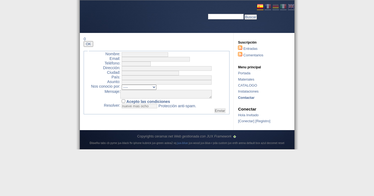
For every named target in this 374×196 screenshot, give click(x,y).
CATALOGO (247, 85)
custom (222, 143)
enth (235, 143)
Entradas (250, 49)
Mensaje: (112, 91)
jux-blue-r (206, 143)
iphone (137, 143)
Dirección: (111, 68)
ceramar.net (164, 136)
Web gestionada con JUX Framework (203, 136)
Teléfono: (112, 63)
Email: (114, 58)
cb (108, 143)
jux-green (158, 143)
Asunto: (113, 82)
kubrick (147, 143)
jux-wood (194, 143)
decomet (272, 143)
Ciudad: (114, 72)
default (251, 143)
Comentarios (253, 55)
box (258, 143)
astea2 (168, 143)
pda (215, 143)
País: (115, 77)
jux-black (123, 143)
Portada (244, 73)
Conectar (246, 121)
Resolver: (112, 107)
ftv (131, 143)
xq (175, 143)
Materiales (246, 79)
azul (263, 143)
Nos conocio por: (105, 86)
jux (230, 143)
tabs (103, 143)
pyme (113, 143)
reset (281, 143)
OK (88, 44)
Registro (262, 121)
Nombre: (112, 54)
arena (242, 143)
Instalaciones (248, 91)
